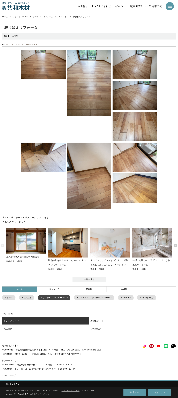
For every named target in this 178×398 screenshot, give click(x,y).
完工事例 (7, 329)
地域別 (124, 289)
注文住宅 (28, 298)
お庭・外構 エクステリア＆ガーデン (99, 298)
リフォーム (54, 289)
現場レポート (97, 321)
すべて (10, 298)
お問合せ (82, 6)
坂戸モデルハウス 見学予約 (146, 6)
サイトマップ (10, 376)
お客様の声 (95, 329)
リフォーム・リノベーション (57, 298)
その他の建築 (155, 298)
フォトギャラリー (12, 321)
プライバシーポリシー (71, 390)
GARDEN (132, 298)
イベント (120, 6)
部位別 (89, 289)
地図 (56, 350)
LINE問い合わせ (101, 6)
